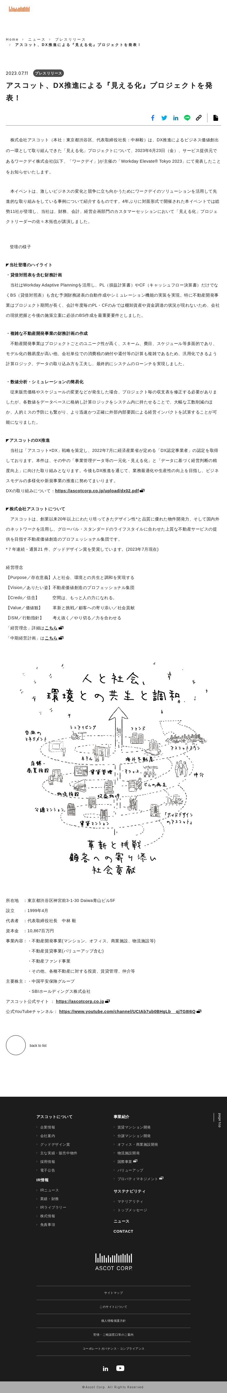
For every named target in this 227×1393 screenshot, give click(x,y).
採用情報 (47, 1162)
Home (12, 39)
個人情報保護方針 (113, 1320)
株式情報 (47, 1216)
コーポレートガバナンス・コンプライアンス (114, 1348)
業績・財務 (49, 1199)
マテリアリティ (130, 1201)
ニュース (122, 1221)
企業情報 (47, 1127)
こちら (51, 628)
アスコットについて (54, 1117)
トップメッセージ (132, 1210)
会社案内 (47, 1136)
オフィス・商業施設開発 (138, 1144)
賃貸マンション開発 (134, 1127)
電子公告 (47, 1170)
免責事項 (47, 1225)
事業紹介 (122, 1117)
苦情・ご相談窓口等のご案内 (113, 1334)
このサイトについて (113, 1306)
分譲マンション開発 (134, 1136)
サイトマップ (113, 1292)
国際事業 (124, 1162)
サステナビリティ (130, 1191)
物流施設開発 (128, 1153)
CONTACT (123, 1231)
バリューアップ (130, 1170)
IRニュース (49, 1190)
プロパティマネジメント (138, 1179)
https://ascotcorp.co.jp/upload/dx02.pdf (97, 490)
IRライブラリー (53, 1207)
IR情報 (42, 1180)
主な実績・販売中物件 (59, 1153)
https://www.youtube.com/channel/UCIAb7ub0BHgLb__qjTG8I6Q (127, 1011)
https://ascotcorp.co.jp (80, 1001)
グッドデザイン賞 (55, 1144)
